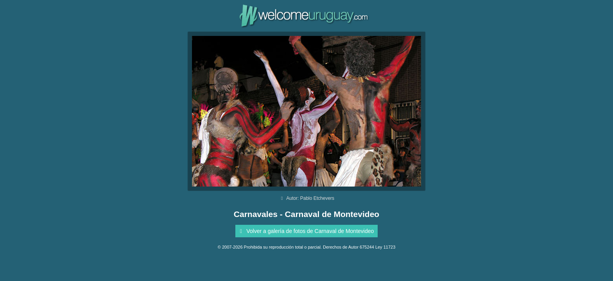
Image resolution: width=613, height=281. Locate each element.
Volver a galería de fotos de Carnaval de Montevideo (305, 231)
